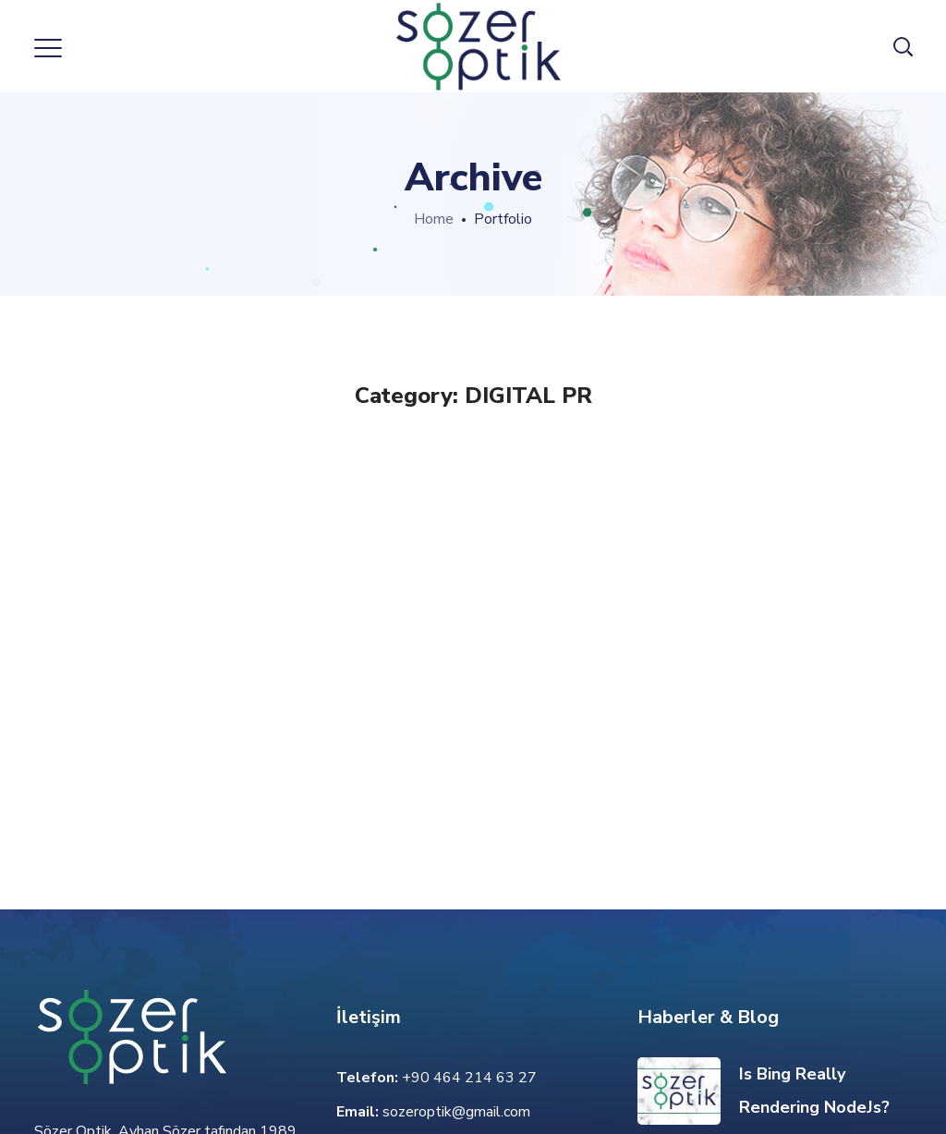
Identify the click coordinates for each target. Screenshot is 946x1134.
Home (434, 219)
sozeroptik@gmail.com (456, 1112)
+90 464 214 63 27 (469, 1077)
